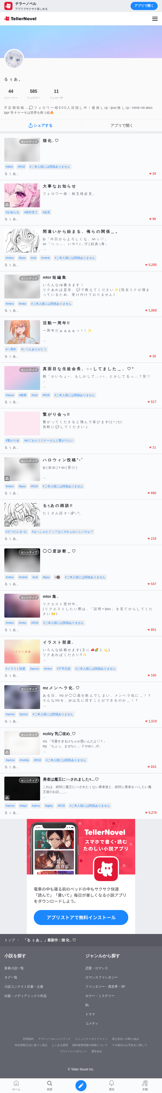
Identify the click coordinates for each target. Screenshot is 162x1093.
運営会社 (96, 1051)
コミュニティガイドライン (91, 1038)
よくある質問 (60, 1045)
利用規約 (28, 1038)
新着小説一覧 (14, 968)
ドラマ (90, 1014)
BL (87, 1005)
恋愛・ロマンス (96, 968)
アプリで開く (144, 6)
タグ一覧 (10, 977)
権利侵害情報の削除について (90, 1045)
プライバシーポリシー (73, 1051)
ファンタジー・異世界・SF (105, 987)
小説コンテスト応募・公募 (23, 987)
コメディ (91, 1023)
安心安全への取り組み (125, 1038)
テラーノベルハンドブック (54, 1038)
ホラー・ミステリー (100, 996)
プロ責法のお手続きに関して (129, 1045)
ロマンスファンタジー (101, 977)
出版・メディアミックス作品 (25, 996)
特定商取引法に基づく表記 (31, 1045)
